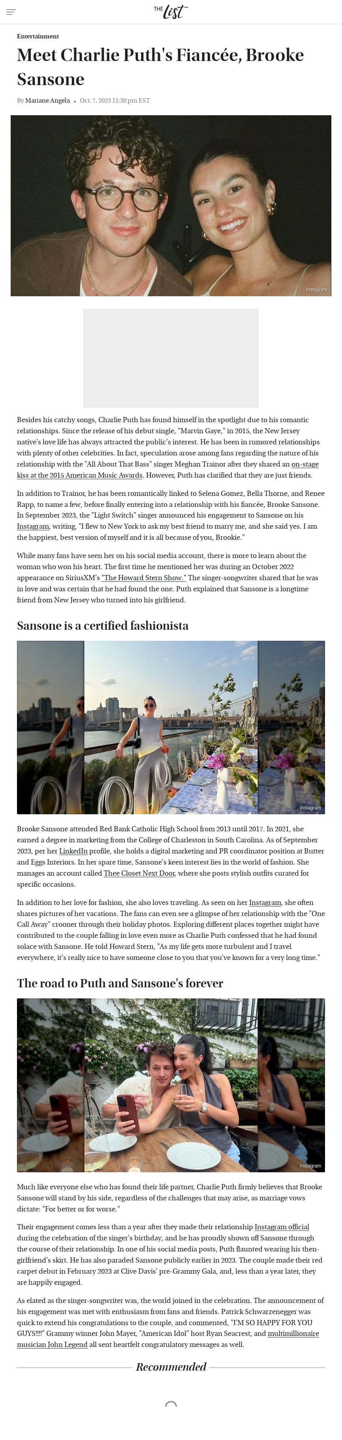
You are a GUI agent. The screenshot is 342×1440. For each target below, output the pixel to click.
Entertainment (38, 36)
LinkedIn (73, 851)
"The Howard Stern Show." (143, 578)
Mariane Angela (47, 100)
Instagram (316, 290)
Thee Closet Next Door (139, 873)
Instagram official (282, 1227)
